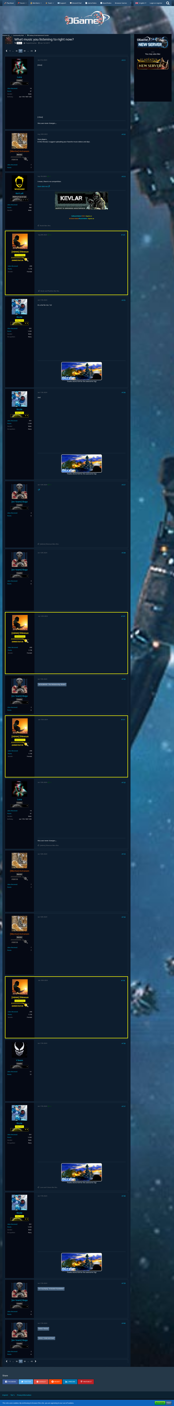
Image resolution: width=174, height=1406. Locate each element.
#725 (124, 300)
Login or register (156, 3)
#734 (124, 917)
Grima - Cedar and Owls (46, 1338)
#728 (124, 553)
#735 (123, 980)
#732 (124, 782)
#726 (124, 392)
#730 (124, 679)
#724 (123, 235)
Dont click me (43, 186)
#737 (124, 1106)
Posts (9, 91)
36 (17, 51)
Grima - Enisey (43, 1329)
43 (32, 51)
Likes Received (12, 88)
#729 (123, 616)
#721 (124, 60)
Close (169, 1403)
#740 (124, 1323)
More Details (160, 1403)
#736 (124, 1043)
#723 (124, 176)
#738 (124, 1196)
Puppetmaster (31, 43)
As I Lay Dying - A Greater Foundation (51, 1289)
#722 (124, 134)
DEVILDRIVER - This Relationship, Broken (52, 684)
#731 (123, 720)
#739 (124, 1283)
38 (24, 51)
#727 (124, 485)
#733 (124, 854)
